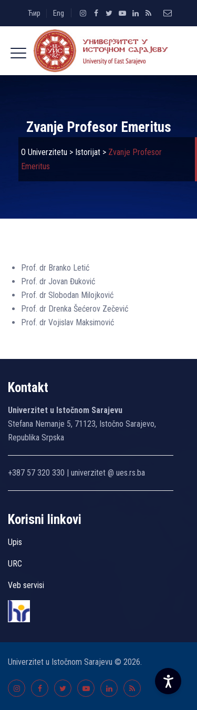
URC (15, 564)
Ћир (34, 13)
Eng (58, 13)
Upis (15, 542)
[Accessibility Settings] (168, 681)
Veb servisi (26, 585)
